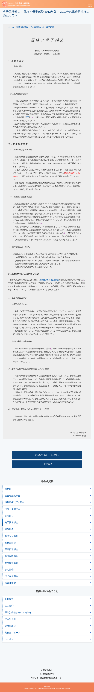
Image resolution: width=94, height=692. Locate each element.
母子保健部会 (11, 576)
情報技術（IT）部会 (14, 502)
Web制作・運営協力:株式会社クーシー (47, 678)
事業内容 (50, 27)
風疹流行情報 (22, 27)
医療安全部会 (11, 536)
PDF (27, 117)
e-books (9, 639)
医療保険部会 (11, 556)
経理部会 (9, 515)
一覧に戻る (47, 464)
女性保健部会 (11, 563)
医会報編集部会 (12, 495)
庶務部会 (9, 489)
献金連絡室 (10, 583)
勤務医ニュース (12, 632)
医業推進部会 (11, 549)
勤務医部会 (10, 542)
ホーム (11, 27)
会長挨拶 (9, 599)
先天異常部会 (11, 522)
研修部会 (9, 529)
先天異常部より (37, 27)
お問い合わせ (47, 670)
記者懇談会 (10, 625)
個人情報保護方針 (47, 674)
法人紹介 (9, 605)
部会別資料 (10, 619)
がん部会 (9, 569)
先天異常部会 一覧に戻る (47, 455)
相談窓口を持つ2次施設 (49, 280)
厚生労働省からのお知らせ (18, 612)
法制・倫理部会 (12, 509)
